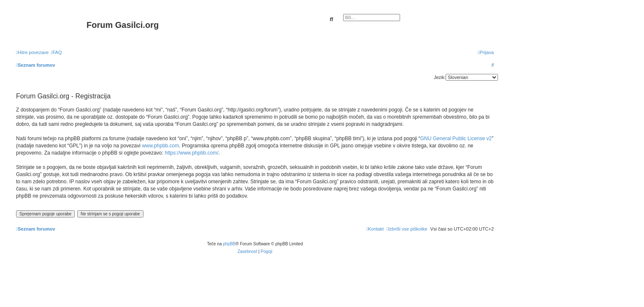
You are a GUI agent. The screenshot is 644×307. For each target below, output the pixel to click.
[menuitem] (56, 52)
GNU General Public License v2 (456, 138)
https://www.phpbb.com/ (191, 153)
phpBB (229, 244)
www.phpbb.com (160, 146)
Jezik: (440, 77)
